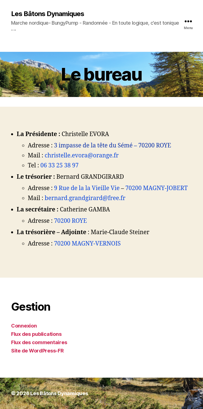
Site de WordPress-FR (37, 351)
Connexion (24, 326)
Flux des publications (36, 334)
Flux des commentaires (39, 342)
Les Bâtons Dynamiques (47, 14)
